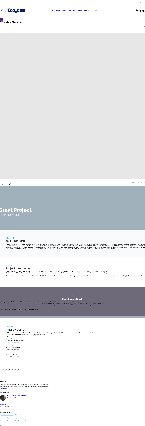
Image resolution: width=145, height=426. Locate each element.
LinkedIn (12, 369)
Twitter (9, 369)
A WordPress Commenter (7, 415)
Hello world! (3, 404)
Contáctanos (8, 3)
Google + (15, 369)
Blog (74, 10)
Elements (58, 10)
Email (18, 369)
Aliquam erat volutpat (12, 417)
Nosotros (6, 1)
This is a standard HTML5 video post (16, 395)
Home (52, 10)
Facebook (6, 369)
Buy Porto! (86, 10)
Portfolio (80, 10)
